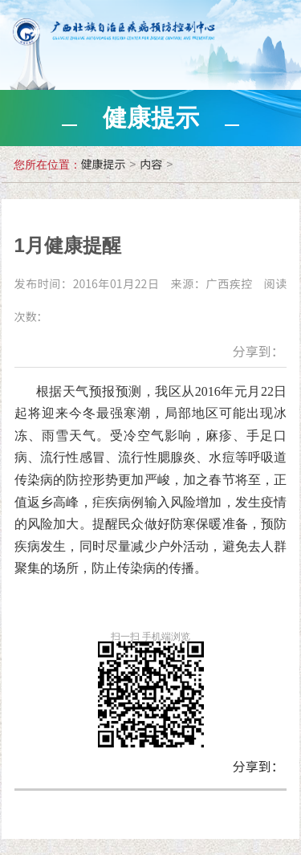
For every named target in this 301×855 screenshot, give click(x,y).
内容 (151, 163)
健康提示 (103, 163)
